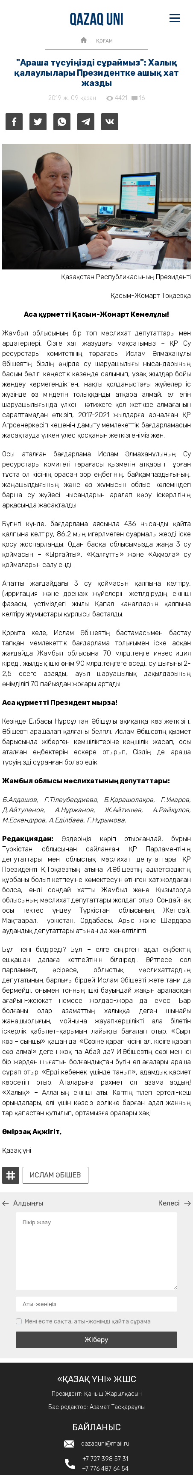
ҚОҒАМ (104, 41)
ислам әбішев (55, 1175)
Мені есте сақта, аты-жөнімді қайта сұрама (88, 1321)
